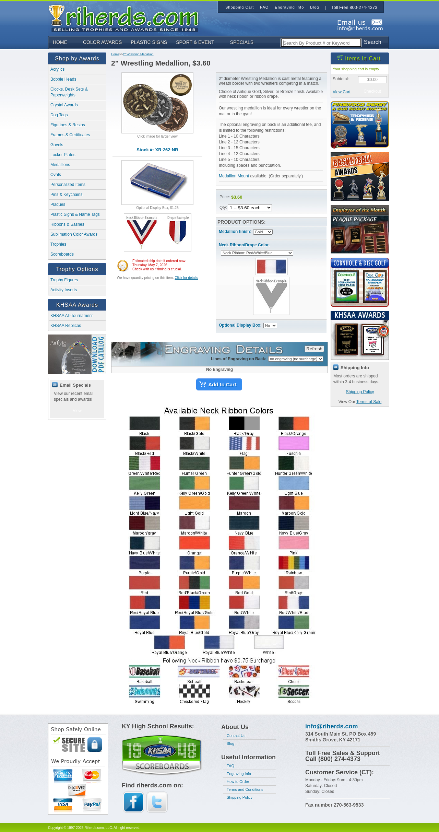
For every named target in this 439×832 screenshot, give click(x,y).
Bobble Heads (63, 79)
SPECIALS (241, 42)
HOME (60, 42)
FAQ (230, 766)
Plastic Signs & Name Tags (75, 214)
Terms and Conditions (245, 789)
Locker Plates (62, 154)
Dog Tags (59, 115)
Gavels (56, 144)
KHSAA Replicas (65, 325)
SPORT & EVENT (195, 42)
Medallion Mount (234, 176)
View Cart (342, 92)
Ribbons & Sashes (67, 224)
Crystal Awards (64, 105)
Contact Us (236, 736)
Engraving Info (239, 774)
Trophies (58, 244)
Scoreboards (62, 254)
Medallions (60, 164)
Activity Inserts (63, 290)
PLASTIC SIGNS (149, 42)
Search (372, 42)
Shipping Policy (360, 391)
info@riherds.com (331, 726)
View (77, 410)
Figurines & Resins (67, 124)
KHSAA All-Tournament (71, 315)
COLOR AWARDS (102, 42)
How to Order (238, 782)
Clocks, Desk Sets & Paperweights (69, 92)
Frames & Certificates (70, 134)
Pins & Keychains (66, 194)
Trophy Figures (64, 280)
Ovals (55, 174)
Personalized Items (67, 184)
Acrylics (57, 69)
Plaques (57, 204)
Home (115, 54)
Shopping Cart (239, 7)
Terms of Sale (368, 401)
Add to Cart (222, 384)
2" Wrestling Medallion (138, 54)
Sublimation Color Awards (73, 234)
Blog (230, 743)
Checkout (372, 91)
